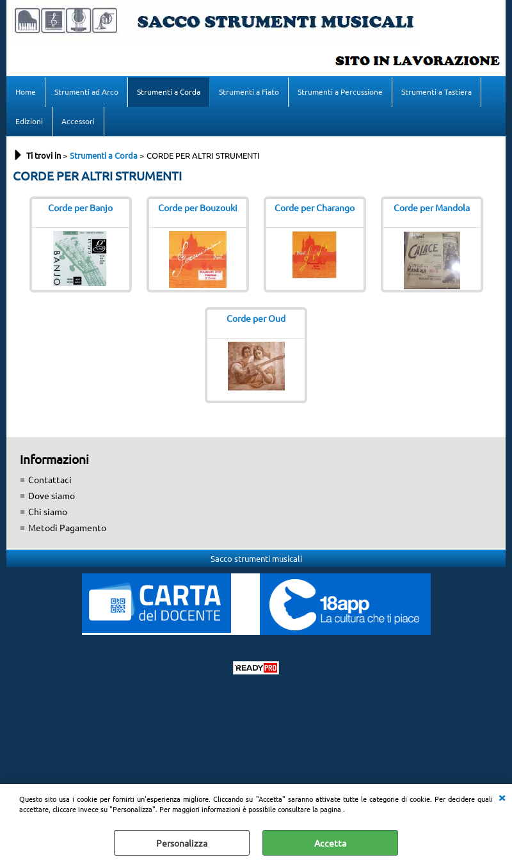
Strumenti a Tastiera (436, 91)
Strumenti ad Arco (86, 91)
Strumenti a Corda (168, 91)
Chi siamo (47, 511)
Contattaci (50, 479)
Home (25, 91)
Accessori (78, 121)
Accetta (330, 843)
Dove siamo (51, 495)
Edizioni (29, 121)
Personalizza (181, 843)
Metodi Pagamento (67, 527)
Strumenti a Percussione (340, 91)
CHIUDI (502, 796)
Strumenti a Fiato (249, 91)
